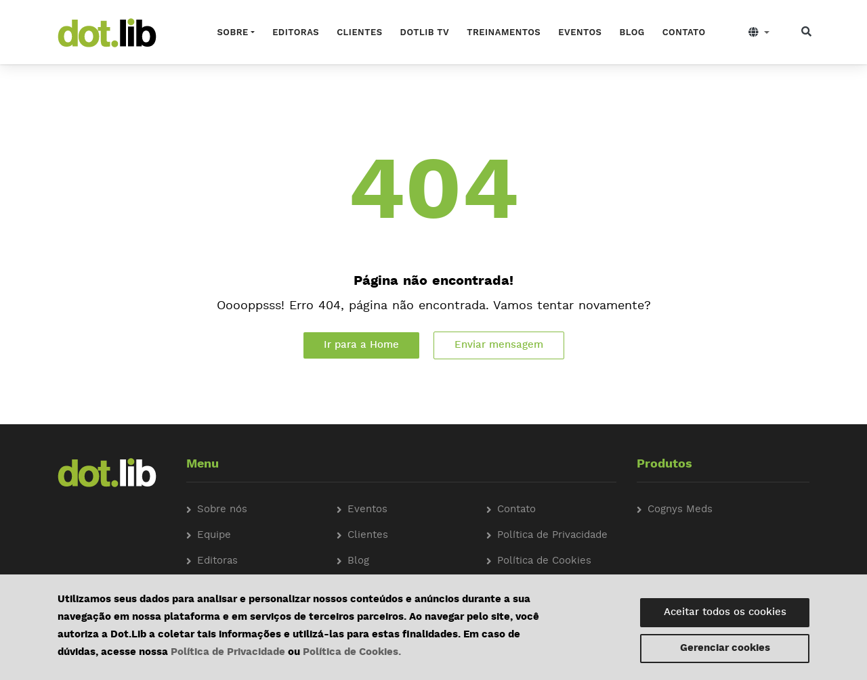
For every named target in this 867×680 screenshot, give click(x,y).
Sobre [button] (233, 32)
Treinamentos (504, 32)
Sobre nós (222, 510)
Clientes (359, 32)
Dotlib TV (425, 32)
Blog (631, 32)
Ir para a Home (361, 345)
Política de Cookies (544, 561)
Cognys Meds (680, 510)
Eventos (579, 32)
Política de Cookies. (352, 653)
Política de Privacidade (228, 653)
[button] (758, 32)
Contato (684, 32)
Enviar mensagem (498, 345)
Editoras (295, 32)
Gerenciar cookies (725, 648)
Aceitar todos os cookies (725, 613)
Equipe (214, 535)
